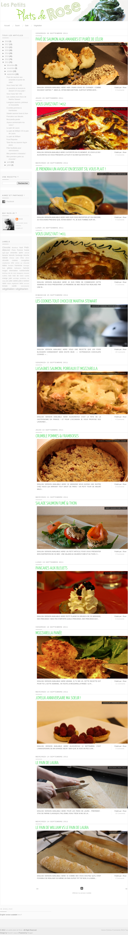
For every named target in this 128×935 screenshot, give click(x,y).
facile (107, 174)
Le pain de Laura (47, 763)
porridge (16, 278)
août (9, 162)
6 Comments (119, 90)
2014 (7, 53)
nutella (27, 276)
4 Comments (119, 419)
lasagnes (109, 109)
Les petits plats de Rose (14, 930)
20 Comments (120, 352)
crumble (101, 441)
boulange (113, 767)
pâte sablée (13, 281)
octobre (10, 71)
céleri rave (103, 44)
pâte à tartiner (23, 281)
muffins (4, 276)
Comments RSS (118, 930)
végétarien (21, 288)
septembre (11, 74)
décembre (11, 65)
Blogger (30, 933)
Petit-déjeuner (114, 306)
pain (119, 767)
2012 (7, 59)
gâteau (9, 268)
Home (103, 930)
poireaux (110, 373)
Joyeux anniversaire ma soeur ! (58, 698)
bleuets (108, 573)
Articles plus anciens (126, 889)
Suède (26, 250)
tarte (21, 283)
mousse (26, 273)
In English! (6, 909)
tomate (5, 286)
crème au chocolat (22, 263)
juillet (9, 165)
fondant (10, 265)
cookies (104, 306)
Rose (21, 219)
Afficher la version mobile (81, 893)
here (19, 915)
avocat (101, 174)
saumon (123, 44)
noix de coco (17, 276)
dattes (4, 265)
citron (27, 258)
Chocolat (95, 306)
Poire (104, 238)
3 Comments (119, 284)
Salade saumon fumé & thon (56, 503)
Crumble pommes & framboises (57, 436)
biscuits (12, 255)
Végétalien (38, 26)
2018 (7, 41)
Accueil (7, 26)
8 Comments (119, 486)
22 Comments (120, 813)
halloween (17, 268)
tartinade (26, 283)
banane (5, 255)
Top (126, 930)
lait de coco (12, 273)
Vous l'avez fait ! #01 (51, 234)
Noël (21, 248)
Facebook (3, 201)
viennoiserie (25, 286)
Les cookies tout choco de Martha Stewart (66, 301)
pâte (7, 281)
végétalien (121, 174)
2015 (7, 50)
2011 (7, 62)
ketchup (5, 273)
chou (22, 258)
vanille (14, 286)
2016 (7, 47)
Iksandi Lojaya (12, 933)
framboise (110, 441)
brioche (26, 255)
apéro (21, 253)
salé (117, 44)
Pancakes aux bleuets (51, 568)
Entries (109, 930)
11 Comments (120, 684)
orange (5, 278)
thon (124, 508)
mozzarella (95, 373)
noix (9, 276)
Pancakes (116, 573)
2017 (7, 44)
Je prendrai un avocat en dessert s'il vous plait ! (71, 169)
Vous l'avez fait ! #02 (51, 104)
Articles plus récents (37, 889)
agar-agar (5, 253)
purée (111, 44)
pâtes (103, 373)
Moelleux (97, 238)
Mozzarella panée (49, 633)
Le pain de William (13, 137)
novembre (11, 68)
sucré (113, 174)
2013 (7, 56)
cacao (5, 258)
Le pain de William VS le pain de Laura (62, 828)
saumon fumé (116, 508)
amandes (94, 44)
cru (12, 263)
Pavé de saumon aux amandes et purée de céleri (69, 39)
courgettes (25, 260)
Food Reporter (12, 139)
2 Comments (119, 155)
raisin (4, 283)
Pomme (110, 238)
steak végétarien (13, 283)
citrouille (5, 260)
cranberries (6, 263)
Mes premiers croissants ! (16, 154)
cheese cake (14, 258)
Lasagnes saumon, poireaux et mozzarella (67, 369)
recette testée (120, 109)
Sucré (17, 26)
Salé (26, 26)
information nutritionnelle (19, 271)
